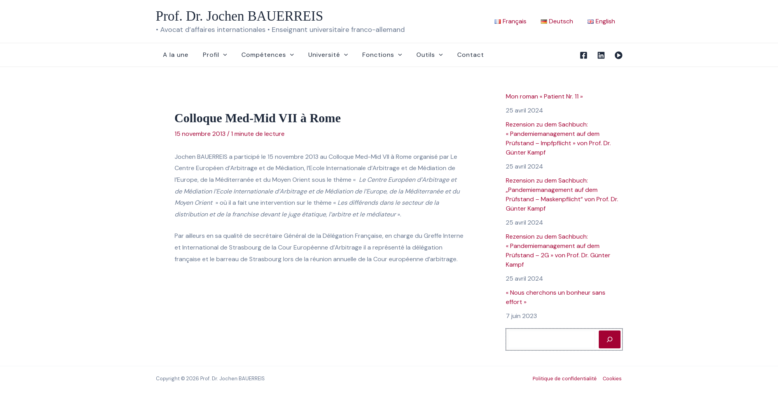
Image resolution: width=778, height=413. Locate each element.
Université (321, 55)
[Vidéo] (618, 55)
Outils (418, 55)
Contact (457, 55)
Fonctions (373, 55)
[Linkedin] (601, 55)
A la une (175, 55)
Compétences (262, 55)
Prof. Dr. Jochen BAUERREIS (239, 16)
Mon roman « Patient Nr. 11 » (544, 96)
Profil (212, 55)
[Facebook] (583, 55)
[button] (220, 55)
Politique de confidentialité (565, 378)
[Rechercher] (610, 339)
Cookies (612, 378)
